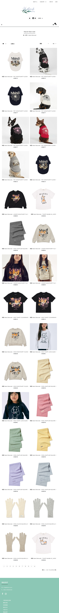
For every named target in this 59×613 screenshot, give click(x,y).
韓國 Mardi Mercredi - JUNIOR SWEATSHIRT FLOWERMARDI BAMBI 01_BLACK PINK (24, 283)
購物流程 (5, 602)
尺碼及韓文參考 (7, 600)
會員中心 (35, 1)
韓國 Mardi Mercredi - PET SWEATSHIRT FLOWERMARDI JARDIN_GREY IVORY (23, 179)
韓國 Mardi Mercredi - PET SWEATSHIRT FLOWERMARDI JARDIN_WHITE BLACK (23, 76)
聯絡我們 (5, 612)
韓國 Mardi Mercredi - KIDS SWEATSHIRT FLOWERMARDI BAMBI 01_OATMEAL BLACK (25, 351)
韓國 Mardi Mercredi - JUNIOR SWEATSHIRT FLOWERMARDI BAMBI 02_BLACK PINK (24, 214)
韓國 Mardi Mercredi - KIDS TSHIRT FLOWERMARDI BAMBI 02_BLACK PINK (22, 317)
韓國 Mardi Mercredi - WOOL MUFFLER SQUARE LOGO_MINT (18, 455)
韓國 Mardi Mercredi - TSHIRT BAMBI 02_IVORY (43, 214)
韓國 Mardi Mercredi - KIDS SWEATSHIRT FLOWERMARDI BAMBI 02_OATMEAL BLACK (25, 386)
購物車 (51, 1)
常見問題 (5, 605)
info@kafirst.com (7, 587)
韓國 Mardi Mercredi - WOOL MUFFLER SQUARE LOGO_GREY (18, 248)
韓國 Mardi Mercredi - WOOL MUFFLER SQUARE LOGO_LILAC (18, 489)
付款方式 (5, 609)
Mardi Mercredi (32, 35)
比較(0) (12, 43)
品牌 (26, 35)
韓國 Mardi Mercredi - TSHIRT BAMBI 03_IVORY (43, 558)
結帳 (56, 1)
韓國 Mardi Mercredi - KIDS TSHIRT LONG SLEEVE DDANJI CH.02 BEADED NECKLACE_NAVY (26, 420)
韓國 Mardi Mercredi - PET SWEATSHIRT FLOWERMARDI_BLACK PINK (20, 145)
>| (34, 566)
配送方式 (5, 607)
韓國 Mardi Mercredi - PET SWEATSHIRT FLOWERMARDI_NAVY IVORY (20, 111)
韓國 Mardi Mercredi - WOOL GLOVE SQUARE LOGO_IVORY (17, 524)
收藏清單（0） (43, 1)
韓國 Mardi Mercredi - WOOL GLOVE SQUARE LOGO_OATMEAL (18, 558)
